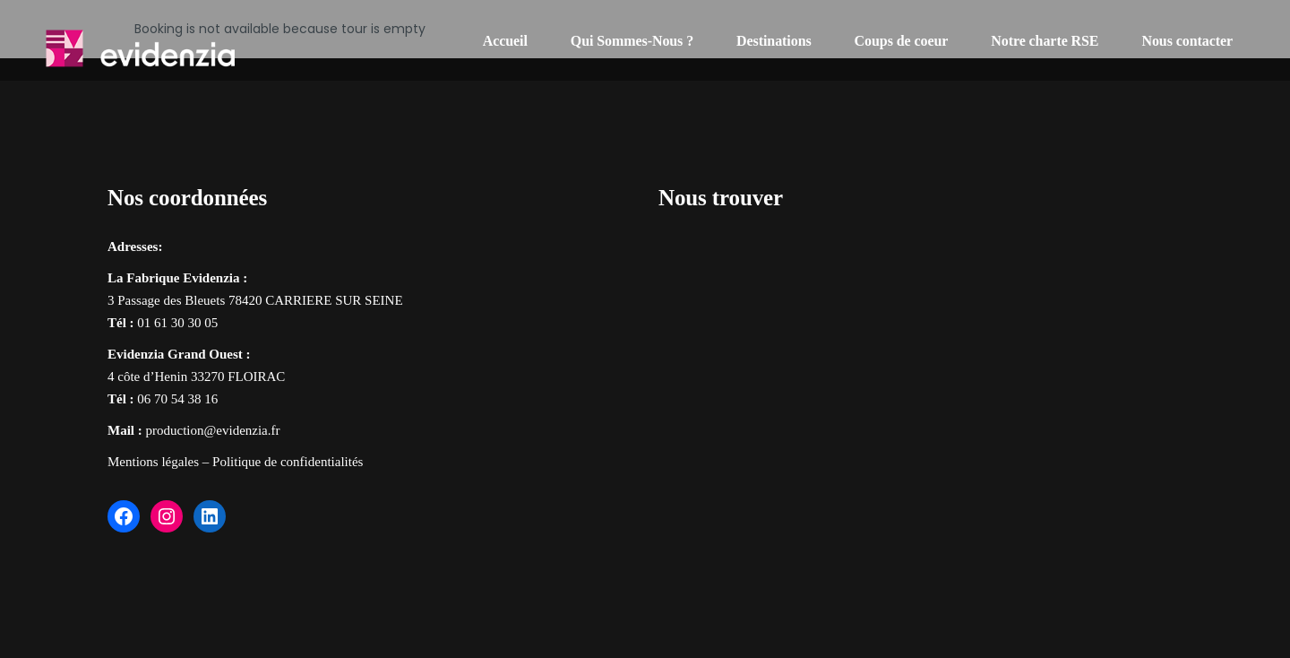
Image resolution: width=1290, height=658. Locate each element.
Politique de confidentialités (287, 462)
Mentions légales (153, 462)
